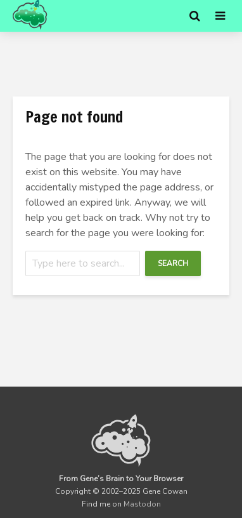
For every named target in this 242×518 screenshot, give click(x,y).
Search (173, 263)
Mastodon (142, 504)
